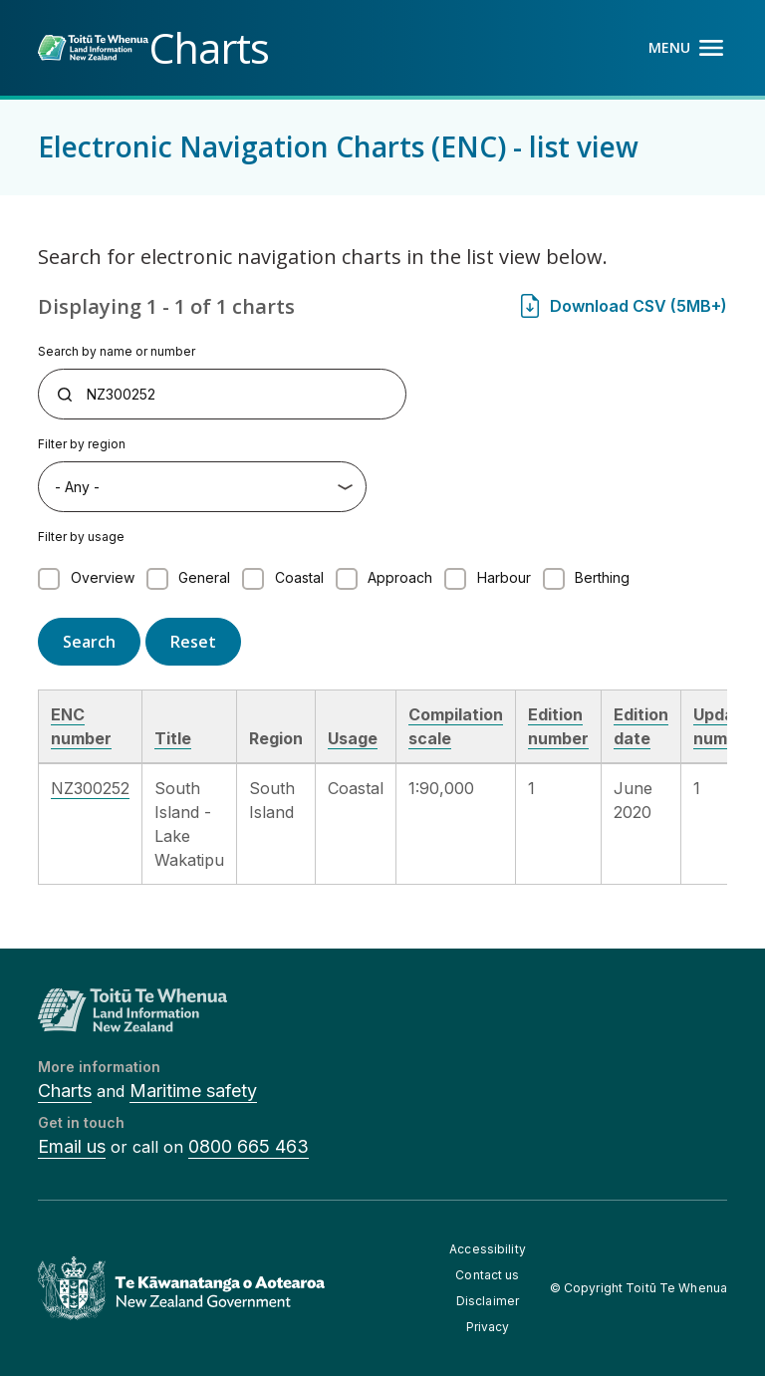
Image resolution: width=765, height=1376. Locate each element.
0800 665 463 (248, 1146)
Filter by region (82, 443)
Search (89, 642)
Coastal (299, 577)
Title (172, 738)
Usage (353, 738)
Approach (400, 577)
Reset (193, 642)
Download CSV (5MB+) (638, 306)
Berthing (602, 577)
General (204, 577)
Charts (65, 1090)
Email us (72, 1146)
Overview (102, 577)
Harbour (504, 577)
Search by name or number (116, 351)
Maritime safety (193, 1090)
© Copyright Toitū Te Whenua (638, 1287)
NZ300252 (90, 788)
